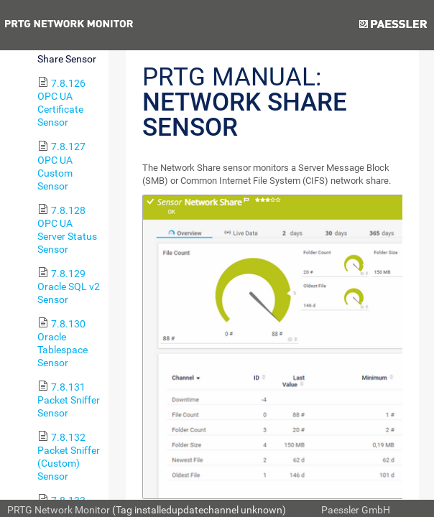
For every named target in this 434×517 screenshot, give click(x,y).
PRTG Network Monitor (58, 510)
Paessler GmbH (355, 510)
